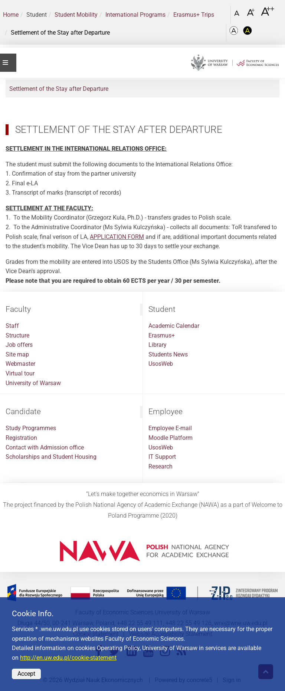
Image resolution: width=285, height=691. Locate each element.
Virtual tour (20, 373)
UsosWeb (160, 363)
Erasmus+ (161, 335)
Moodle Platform (170, 437)
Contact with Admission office (45, 447)
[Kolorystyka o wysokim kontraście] (247, 32)
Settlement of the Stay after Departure (58, 88)
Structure (17, 335)
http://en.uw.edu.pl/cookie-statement (68, 657)
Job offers (19, 344)
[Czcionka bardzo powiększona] (267, 14)
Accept (26, 673)
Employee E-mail (170, 428)
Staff (12, 325)
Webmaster (20, 363)
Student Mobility (76, 14)
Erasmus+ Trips (193, 14)
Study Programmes (31, 428)
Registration (21, 437)
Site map (17, 354)
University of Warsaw (33, 383)
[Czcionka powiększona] (251, 15)
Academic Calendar (173, 325)
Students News (168, 354)
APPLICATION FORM (117, 236)
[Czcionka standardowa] (238, 15)
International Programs (135, 14)
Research (160, 466)
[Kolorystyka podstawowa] (234, 32)
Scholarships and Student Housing (51, 456)
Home (11, 14)
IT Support (162, 456)
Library (157, 344)
